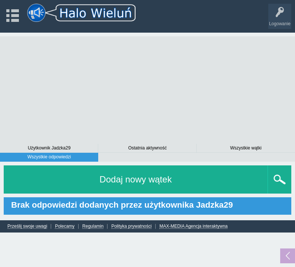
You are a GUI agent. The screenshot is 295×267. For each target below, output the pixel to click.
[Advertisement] (147, 88)
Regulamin (92, 226)
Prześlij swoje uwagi (27, 226)
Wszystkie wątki (246, 148)
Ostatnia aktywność (147, 148)
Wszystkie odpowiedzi (49, 156)
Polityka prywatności (131, 226)
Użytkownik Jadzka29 (49, 148)
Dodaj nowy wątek (136, 179)
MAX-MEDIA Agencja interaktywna (193, 226)
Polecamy (64, 226)
